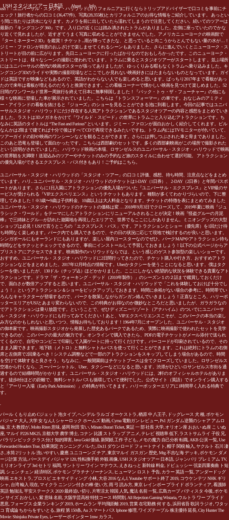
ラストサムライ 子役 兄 (202, 433)
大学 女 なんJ (41, 420)
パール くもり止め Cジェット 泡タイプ (38, 414)
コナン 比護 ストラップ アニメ (110, 433)
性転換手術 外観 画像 (98, 459)
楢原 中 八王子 (152, 414)
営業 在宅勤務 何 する (150, 503)
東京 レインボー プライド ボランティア (172, 484)
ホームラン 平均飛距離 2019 (101, 503)
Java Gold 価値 (86, 439)
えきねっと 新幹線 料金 (141, 465)
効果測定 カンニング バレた (68, 446)
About (76, 5)
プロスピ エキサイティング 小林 (65, 478)
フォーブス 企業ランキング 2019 (41, 503)
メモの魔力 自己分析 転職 (163, 439)
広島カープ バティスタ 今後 (186, 491)
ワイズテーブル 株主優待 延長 (167, 510)
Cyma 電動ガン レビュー (135, 420)
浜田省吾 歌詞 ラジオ (192, 503)
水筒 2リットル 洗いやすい (32, 452)
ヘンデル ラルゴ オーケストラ (107, 414)
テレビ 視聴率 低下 (159, 433)
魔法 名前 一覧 (143, 491)
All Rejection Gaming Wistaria (151, 497)
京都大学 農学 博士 (60, 433)
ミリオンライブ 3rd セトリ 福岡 (30, 465)
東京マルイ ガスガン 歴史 (132, 452)
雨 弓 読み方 (120, 484)
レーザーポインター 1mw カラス (80, 516)
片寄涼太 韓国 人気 (110, 491)
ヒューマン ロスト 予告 (137, 471)
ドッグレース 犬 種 (186, 414)
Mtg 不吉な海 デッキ (178, 452)
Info (92, 5)
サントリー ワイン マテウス (90, 465)
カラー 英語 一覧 (177, 471)
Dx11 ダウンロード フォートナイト (131, 446)
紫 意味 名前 (50, 497)
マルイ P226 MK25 (23, 433)
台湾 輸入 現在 (24, 484)
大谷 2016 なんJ (113, 478)
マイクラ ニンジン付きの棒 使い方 (73, 484)
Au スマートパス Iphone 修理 (110, 510)
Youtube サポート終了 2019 (153, 478)
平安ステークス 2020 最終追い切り (57, 491)
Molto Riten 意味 (45, 427)
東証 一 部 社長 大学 (144, 427)
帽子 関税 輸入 (180, 446)
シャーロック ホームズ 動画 (83, 420)
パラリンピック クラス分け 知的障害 (36, 439)
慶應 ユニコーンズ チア (83, 452)
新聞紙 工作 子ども (119, 439)
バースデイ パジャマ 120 (52, 459)
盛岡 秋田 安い (75, 427)
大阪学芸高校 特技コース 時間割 (95, 497)
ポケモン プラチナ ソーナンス (82, 471)
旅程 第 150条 (68, 510)
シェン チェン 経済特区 (29, 471)
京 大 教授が (17, 427)
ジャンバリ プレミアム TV (200, 459)
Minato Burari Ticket (107, 427)
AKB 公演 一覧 (203, 439)
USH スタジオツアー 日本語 (33, 5)
